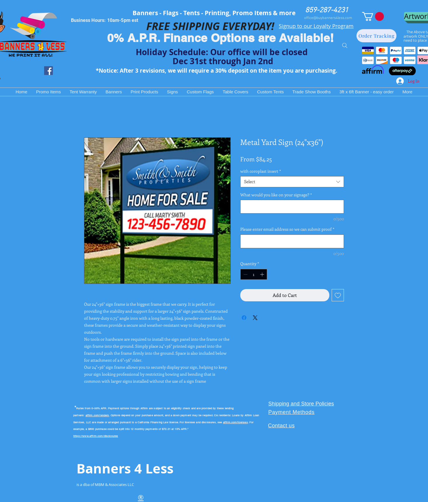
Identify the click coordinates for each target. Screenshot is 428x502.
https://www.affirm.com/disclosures (95, 436)
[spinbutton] (253, 274)
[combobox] (292, 181)
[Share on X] (255, 317)
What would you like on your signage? (276, 194)
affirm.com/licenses (235, 422)
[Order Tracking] (376, 35)
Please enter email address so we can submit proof (287, 229)
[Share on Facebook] (244, 317)
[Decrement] (244, 274)
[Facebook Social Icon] (48, 70)
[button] (373, 16)
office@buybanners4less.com (328, 18)
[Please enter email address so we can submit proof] (292, 241)
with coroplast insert (260, 171)
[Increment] (262, 274)
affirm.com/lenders (97, 415)
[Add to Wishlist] (338, 295)
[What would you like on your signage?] (292, 206)
